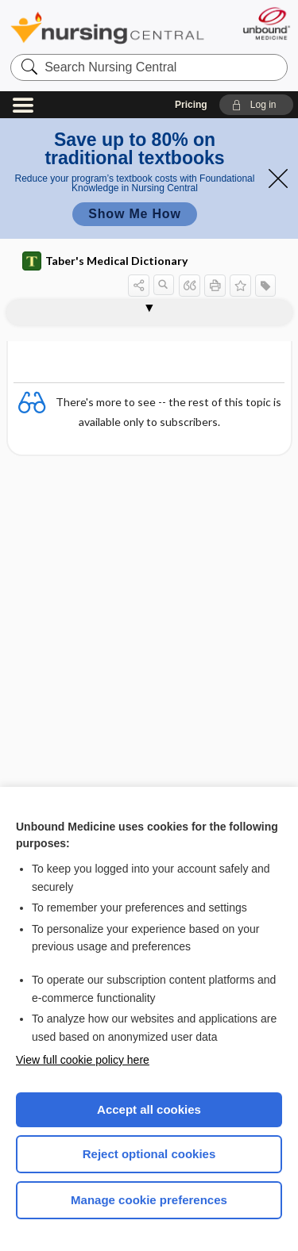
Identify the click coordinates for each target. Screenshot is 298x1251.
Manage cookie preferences (149, 1200)
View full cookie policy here (82, 1059)
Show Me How (134, 214)
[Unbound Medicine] (266, 23)
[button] (256, 104)
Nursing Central (107, 27)
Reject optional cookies (149, 1154)
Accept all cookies (149, 1109)
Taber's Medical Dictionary (105, 261)
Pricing (191, 104)
